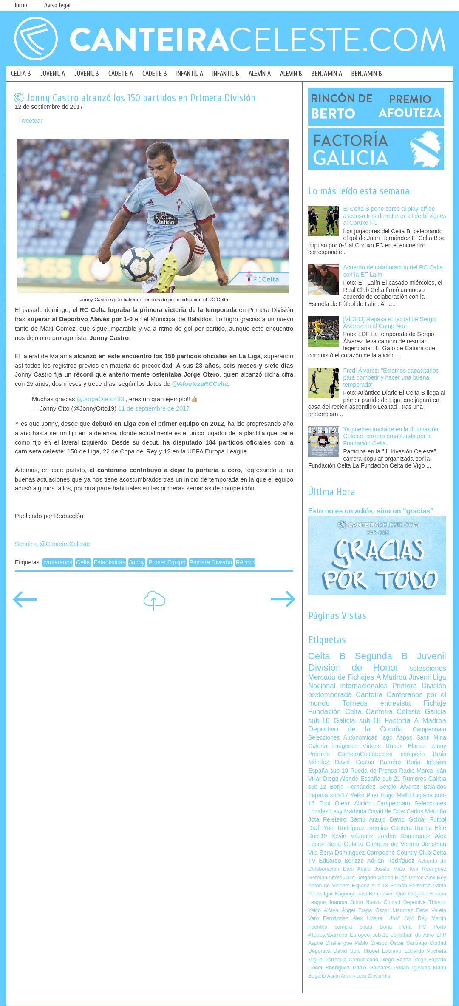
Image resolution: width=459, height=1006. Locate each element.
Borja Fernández (352, 787)
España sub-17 (328, 795)
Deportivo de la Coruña (355, 729)
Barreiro (390, 762)
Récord (245, 562)
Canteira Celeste (393, 712)
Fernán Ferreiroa (410, 886)
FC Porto (432, 927)
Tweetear (30, 121)
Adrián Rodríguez (390, 861)
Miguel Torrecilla (327, 960)
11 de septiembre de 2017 (154, 408)
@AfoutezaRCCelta (200, 383)
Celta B (327, 656)
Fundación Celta (335, 712)
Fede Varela (431, 910)
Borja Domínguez (342, 853)
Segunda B (381, 656)
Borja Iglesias (426, 762)
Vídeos (372, 746)
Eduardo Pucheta (425, 951)
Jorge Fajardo (429, 960)
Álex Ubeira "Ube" (376, 918)
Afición (362, 803)
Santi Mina (431, 737)
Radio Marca (416, 771)
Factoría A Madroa (415, 721)
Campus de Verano (392, 844)
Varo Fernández (328, 918)
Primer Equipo (166, 562)
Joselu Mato (389, 869)
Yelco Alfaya (323, 910)
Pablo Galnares (372, 968)
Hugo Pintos (409, 878)
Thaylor (437, 902)
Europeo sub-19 (369, 935)
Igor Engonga (340, 894)
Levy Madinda (348, 811)
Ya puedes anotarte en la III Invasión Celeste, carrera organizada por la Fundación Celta (391, 436)
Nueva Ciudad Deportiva (396, 902)
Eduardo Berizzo (341, 861)
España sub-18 (370, 886)
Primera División (211, 562)
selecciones (428, 668)
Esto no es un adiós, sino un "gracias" (371, 511)
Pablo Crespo (370, 943)
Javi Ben (367, 894)
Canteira (369, 695)
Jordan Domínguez (404, 836)
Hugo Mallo (395, 795)
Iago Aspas (397, 737)
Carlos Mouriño (426, 811)
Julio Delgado (360, 878)
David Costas (354, 762)
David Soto (347, 951)
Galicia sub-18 (357, 721)
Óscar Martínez (394, 910)
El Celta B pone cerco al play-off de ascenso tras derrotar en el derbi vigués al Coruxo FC (394, 216)
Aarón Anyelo (341, 975)
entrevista (395, 703)
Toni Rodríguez (427, 869)
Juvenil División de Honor (377, 661)
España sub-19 (328, 771)
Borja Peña (395, 927)
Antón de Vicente (329, 886)
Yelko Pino (364, 795)
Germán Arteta (325, 878)
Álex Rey (435, 878)
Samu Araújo (368, 819)
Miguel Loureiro (382, 951)
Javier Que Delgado (403, 894)
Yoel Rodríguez (344, 828)
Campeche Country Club (398, 853)
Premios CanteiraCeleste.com (350, 754)
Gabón (385, 878)
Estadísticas (109, 562)
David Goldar (408, 819)
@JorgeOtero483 (100, 399)
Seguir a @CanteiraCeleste (52, 544)
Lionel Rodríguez (329, 968)
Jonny (137, 562)
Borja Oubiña (345, 844)
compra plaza (353, 927)
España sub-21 (380, 779)
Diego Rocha (395, 960)
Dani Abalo (357, 869)
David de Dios (386, 811)
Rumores (414, 779)
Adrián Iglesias (412, 968)
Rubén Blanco (405, 746)
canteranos (57, 562)
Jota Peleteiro (327, 819)
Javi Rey (415, 918)
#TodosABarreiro (327, 935)
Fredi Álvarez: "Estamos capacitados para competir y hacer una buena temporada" (391, 378)
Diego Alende (340, 779)
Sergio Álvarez (399, 787)
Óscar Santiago (408, 943)
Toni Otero (334, 803)
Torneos (355, 703)
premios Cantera (390, 828)
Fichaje (435, 703)
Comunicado (363, 960)
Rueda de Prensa (373, 771)
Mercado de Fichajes (341, 677)
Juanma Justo (346, 902)
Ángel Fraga (357, 910)
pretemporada (330, 695)
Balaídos (434, 787)
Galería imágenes (333, 746)
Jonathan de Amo (412, 935)
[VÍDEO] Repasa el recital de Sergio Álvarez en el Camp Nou (390, 323)
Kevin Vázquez (353, 836)
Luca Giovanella (373, 975)
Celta (83, 562)
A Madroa (391, 677)
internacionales (364, 686)
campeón (413, 754)
